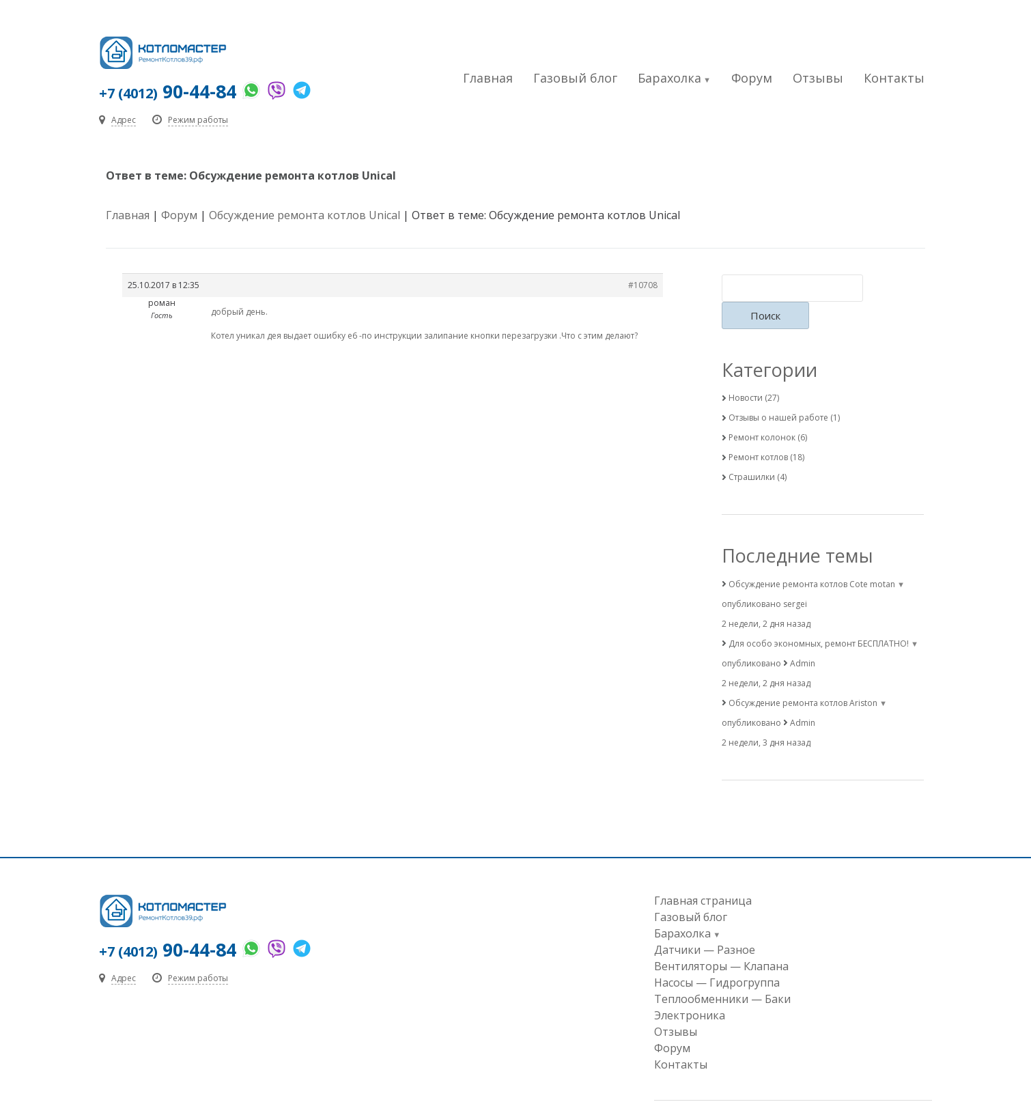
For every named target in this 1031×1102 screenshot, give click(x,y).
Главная (488, 78)
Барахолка (669, 78)
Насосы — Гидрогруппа (717, 956)
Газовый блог (575, 78)
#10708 (643, 286)
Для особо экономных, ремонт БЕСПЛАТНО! (819, 617)
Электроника (689, 989)
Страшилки (752, 451)
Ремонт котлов (758, 431)
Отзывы (818, 78)
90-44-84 (169, 92)
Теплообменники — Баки (722, 972)
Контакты (894, 78)
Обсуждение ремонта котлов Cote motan (812, 558)
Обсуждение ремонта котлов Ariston (803, 677)
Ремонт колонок (762, 411)
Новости (746, 372)
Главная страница (703, 874)
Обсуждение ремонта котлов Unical (304, 216)
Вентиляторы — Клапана (721, 940)
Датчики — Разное (704, 923)
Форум (751, 78)
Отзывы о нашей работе (778, 391)
